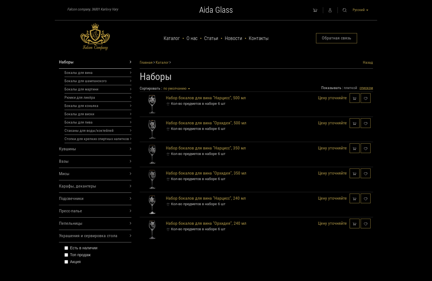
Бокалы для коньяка (97, 105)
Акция (72, 261)
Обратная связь (336, 38)
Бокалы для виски (97, 114)
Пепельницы (95, 223)
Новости (233, 38)
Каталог (172, 38)
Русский (360, 10)
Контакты (259, 38)
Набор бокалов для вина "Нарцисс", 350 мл (206, 148)
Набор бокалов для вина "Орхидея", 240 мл (206, 223)
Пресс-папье (95, 211)
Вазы (95, 161)
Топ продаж (77, 255)
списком (366, 87)
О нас (192, 38)
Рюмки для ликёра (97, 97)
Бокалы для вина (97, 72)
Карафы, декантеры (95, 186)
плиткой (350, 87)
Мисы (95, 174)
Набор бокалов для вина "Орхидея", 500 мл (206, 122)
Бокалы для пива (97, 122)
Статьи (211, 38)
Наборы (95, 62)
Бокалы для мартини (97, 89)
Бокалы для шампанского (97, 81)
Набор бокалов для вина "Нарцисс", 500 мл (206, 97)
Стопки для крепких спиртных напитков (97, 138)
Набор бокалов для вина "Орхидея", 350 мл (206, 173)
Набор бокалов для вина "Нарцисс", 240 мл (206, 198)
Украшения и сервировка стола (95, 236)
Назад (368, 62)
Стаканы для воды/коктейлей (97, 130)
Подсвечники (95, 199)
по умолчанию (176, 88)
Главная (146, 62)
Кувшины (95, 149)
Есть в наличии (81, 248)
